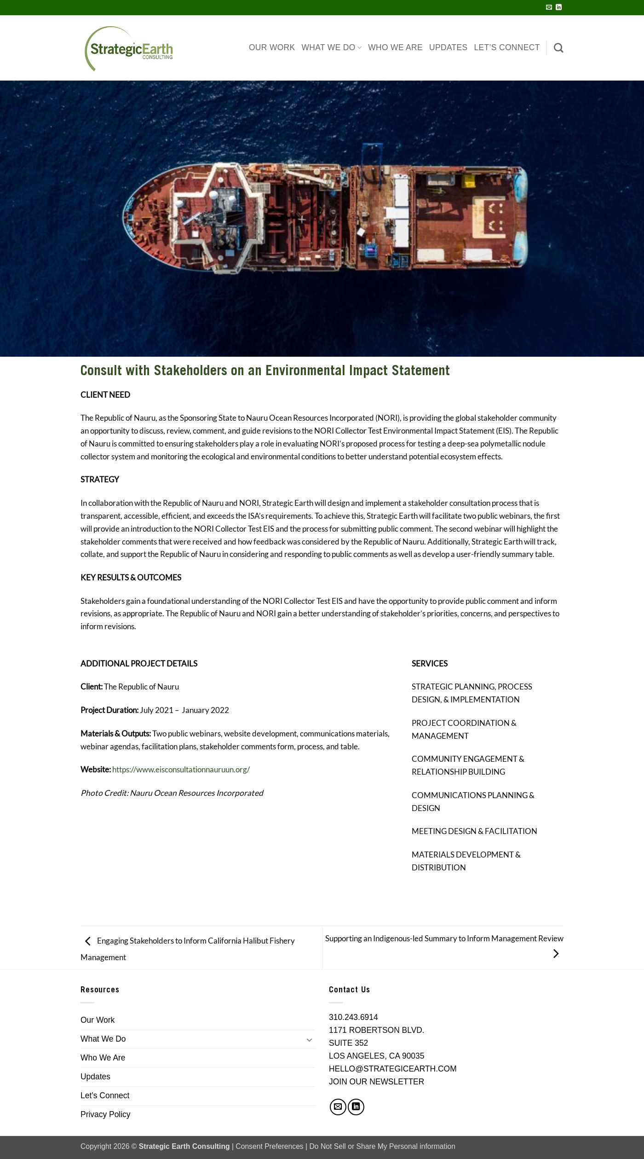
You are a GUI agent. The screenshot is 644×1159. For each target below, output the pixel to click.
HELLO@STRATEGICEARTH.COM (393, 1068)
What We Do (332, 47)
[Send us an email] (549, 7)
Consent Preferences (269, 1146)
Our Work (272, 47)
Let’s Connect (507, 47)
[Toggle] (309, 1039)
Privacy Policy (105, 1114)
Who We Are (395, 47)
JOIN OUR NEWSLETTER (376, 1081)
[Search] (559, 47)
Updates (448, 47)
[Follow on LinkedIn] (559, 7)
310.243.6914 (353, 1017)
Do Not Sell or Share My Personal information (382, 1146)
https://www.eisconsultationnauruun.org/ (181, 769)
